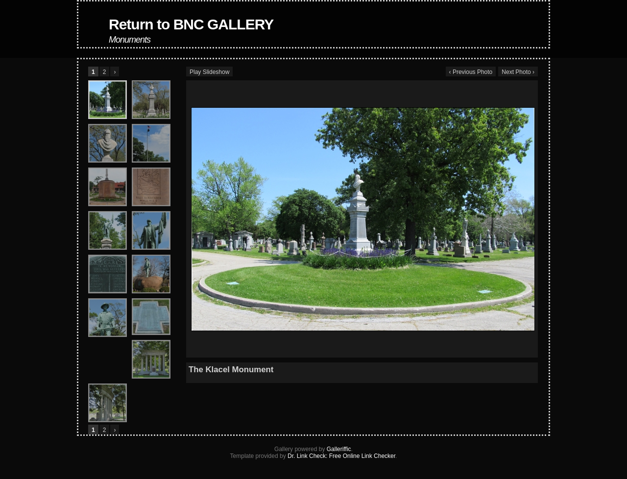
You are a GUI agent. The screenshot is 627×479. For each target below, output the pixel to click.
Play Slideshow (209, 72)
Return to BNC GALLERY (191, 24)
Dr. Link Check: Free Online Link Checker (341, 456)
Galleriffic (339, 449)
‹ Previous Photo (471, 72)
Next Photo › (518, 72)
